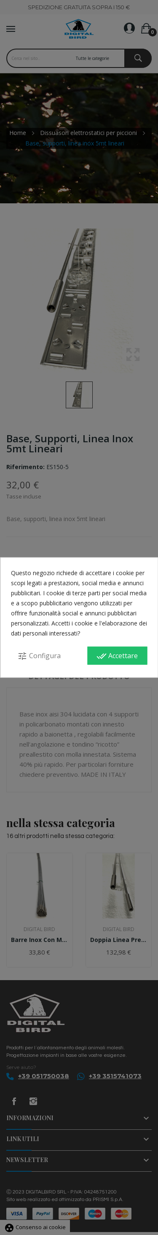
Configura (39, 656)
